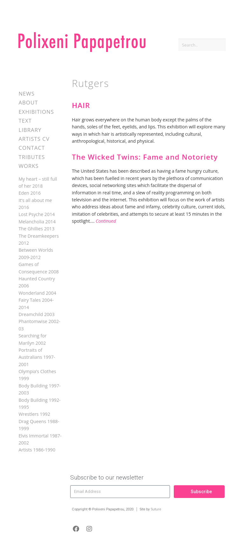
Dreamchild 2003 (36, 314)
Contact (31, 147)
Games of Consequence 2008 (38, 267)
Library (29, 129)
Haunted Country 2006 (36, 282)
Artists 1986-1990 (36, 450)
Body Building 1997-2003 (39, 389)
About (28, 102)
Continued (106, 221)
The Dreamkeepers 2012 (38, 239)
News (26, 93)
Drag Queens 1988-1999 (38, 424)
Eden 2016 (29, 193)
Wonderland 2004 (37, 293)
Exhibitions (36, 111)
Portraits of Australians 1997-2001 (36, 357)
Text (25, 120)
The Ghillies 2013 (36, 229)
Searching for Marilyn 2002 (32, 339)
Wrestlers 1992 (34, 414)
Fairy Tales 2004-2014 (36, 303)
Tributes (31, 157)
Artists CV (33, 138)
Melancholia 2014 (37, 222)
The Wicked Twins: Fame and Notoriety (145, 157)
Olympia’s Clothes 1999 (37, 374)
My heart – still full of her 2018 (37, 182)
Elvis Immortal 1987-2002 (39, 439)
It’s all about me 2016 (35, 203)
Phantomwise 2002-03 (39, 324)
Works (28, 165)
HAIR (81, 105)
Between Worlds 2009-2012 (35, 253)
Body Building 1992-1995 (39, 403)
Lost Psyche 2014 (36, 214)
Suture (156, 509)
